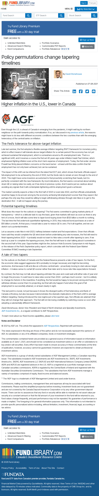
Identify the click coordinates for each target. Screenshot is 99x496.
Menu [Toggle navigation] (69, 8)
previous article (77, 132)
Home (3, 8)
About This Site (48, 468)
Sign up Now (87, 40)
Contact (60, 468)
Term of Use (34, 468)
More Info (87, 46)
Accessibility (21, 468)
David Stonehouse (74, 74)
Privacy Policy (7, 468)
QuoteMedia (37, 483)
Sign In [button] (84, 3)
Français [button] (92, 3)
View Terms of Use (68, 483)
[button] (28, 15)
